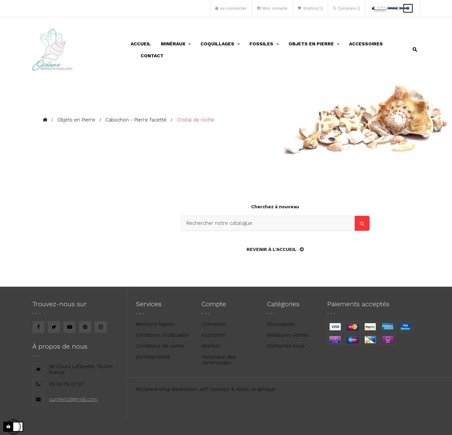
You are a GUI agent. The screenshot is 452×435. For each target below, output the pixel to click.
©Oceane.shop (153, 389)
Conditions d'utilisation (162, 335)
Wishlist (211, 346)
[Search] (275, 223)
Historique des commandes (219, 360)
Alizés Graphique (255, 389)
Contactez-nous (286, 346)
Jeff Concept (214, 389)
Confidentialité (153, 357)
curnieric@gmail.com (73, 399)
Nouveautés (281, 324)
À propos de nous (59, 346)
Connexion (214, 324)
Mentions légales (155, 324)
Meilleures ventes (288, 335)
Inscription (214, 335)
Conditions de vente (160, 346)
